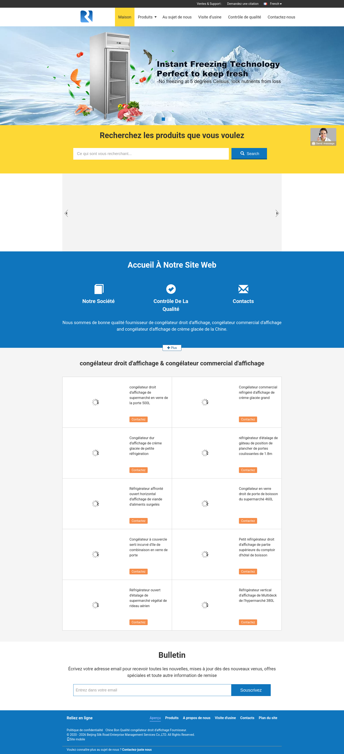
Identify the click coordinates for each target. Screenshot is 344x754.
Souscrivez (251, 690)
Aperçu (155, 718)
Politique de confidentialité (85, 730)
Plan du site (268, 718)
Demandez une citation (243, 3)
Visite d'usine (210, 17)
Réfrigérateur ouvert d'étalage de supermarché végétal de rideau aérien (148, 598)
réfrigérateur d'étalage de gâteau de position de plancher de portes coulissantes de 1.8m (258, 446)
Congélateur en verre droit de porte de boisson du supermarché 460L (258, 494)
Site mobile (76, 739)
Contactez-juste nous (137, 749)
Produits (145, 17)
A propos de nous (196, 718)
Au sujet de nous (177, 17)
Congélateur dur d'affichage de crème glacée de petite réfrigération (145, 446)
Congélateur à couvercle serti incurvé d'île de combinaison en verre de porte (148, 547)
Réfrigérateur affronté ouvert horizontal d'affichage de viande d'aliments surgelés (146, 497)
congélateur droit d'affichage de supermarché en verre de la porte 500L (148, 395)
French (276, 3)
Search (249, 153)
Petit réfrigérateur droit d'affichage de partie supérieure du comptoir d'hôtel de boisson (257, 547)
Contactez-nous (281, 17)
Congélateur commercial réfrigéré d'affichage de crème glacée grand (258, 392)
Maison (124, 17)
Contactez (138, 419)
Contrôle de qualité (244, 17)
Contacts (247, 718)
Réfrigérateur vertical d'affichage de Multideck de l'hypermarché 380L (258, 595)
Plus (172, 348)
